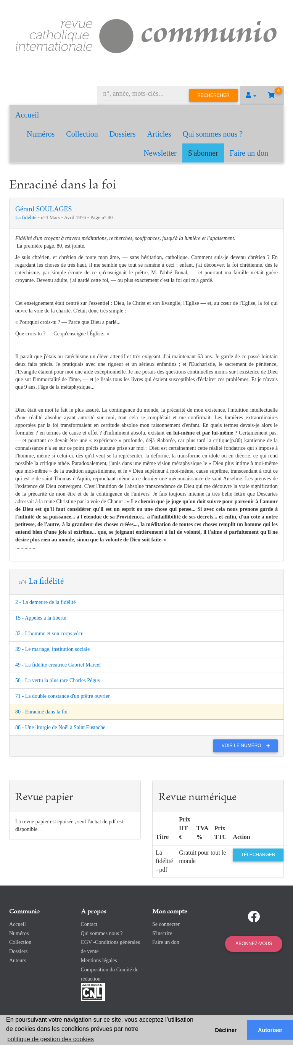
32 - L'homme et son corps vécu (49, 633)
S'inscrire (162, 933)
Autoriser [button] (270, 1030)
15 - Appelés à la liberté (40, 618)
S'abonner (203, 153)
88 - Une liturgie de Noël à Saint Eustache (60, 727)
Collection (82, 134)
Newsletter (160, 153)
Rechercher (213, 95)
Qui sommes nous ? (213, 134)
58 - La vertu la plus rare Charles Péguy (57, 680)
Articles (159, 134)
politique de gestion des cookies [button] (50, 1039)
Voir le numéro (248, 745)
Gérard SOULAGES (43, 209)
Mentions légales (99, 960)
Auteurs (17, 960)
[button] (251, 95)
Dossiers (122, 134)
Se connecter (166, 924)
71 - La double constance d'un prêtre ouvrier (62, 696)
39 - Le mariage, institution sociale (52, 649)
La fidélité (26, 217)
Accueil (27, 115)
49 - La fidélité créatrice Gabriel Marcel (58, 665)
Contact (89, 924)
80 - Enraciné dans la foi (41, 712)
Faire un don (249, 153)
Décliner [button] (226, 1030)
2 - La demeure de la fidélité (45, 602)
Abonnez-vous (253, 943)
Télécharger (258, 854)
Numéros (41, 134)
